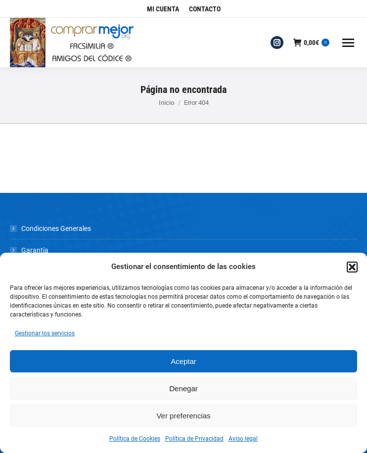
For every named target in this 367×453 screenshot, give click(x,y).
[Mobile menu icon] (348, 42)
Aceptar (183, 361)
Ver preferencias (183, 415)
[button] (352, 267)
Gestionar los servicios (45, 333)
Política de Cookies (134, 438)
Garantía (34, 250)
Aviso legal (243, 438)
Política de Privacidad (194, 438)
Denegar (183, 388)
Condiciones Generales (56, 228)
